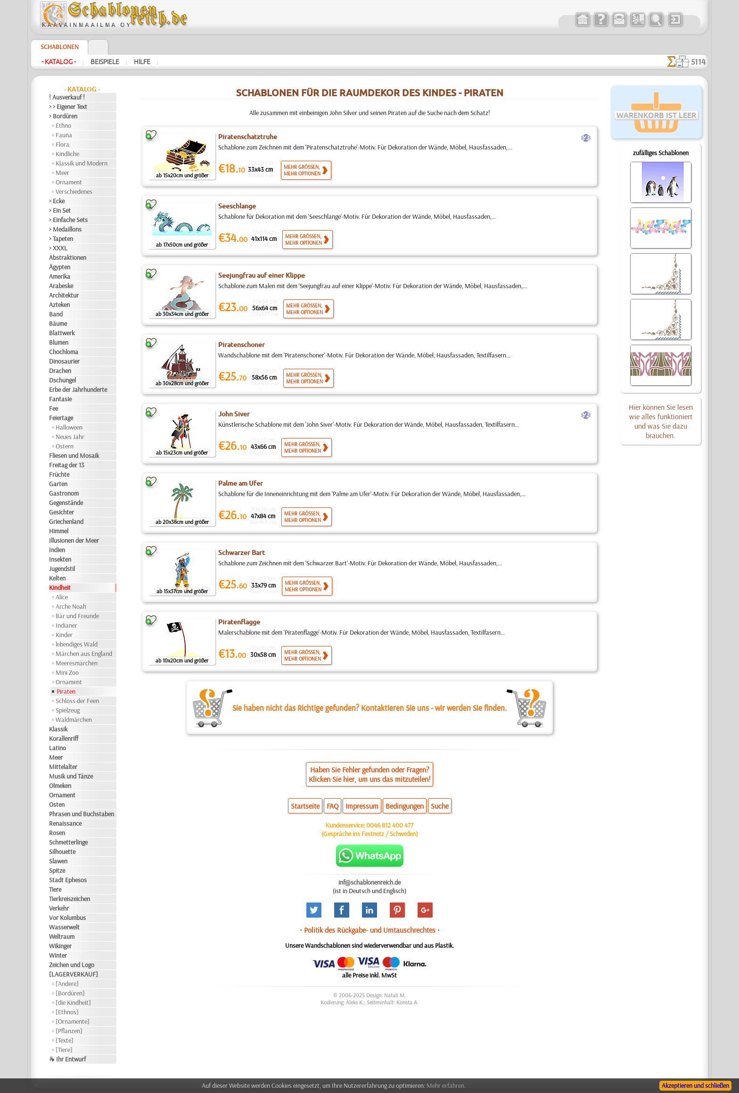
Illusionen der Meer (74, 540)
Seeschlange (237, 206)
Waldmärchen (74, 719)
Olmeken (60, 785)
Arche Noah (71, 606)
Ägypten (59, 267)
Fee (53, 408)
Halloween (69, 427)
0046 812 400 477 (389, 825)
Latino (57, 748)
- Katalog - (58, 62)
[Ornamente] (73, 1021)
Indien (57, 550)
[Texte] (65, 1040)
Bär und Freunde (77, 616)
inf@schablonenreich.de (369, 882)
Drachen (60, 370)
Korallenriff (63, 738)
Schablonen (60, 46)
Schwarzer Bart (241, 552)
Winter (58, 955)
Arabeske (61, 286)
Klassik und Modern (81, 163)
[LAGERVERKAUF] (73, 974)
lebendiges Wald (77, 644)
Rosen (57, 832)
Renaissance (65, 823)
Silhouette (62, 851)
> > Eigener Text (68, 106)
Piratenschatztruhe (247, 137)
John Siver (234, 414)
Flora (62, 144)
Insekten (60, 559)
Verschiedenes (74, 191)
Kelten (57, 578)
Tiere (55, 889)
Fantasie (60, 399)
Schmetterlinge (68, 842)
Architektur (64, 295)
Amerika (59, 276)
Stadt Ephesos (68, 880)
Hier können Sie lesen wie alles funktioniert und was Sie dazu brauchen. (661, 421)
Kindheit (60, 587)
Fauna (64, 135)
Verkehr (59, 908)
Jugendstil (62, 568)
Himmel (58, 531)
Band (56, 314)
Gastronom (64, 493)
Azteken (59, 304)
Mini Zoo (67, 672)
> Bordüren (63, 116)
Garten (58, 484)
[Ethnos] (67, 1012)
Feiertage (61, 418)
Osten (57, 804)
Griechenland (66, 521)
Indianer (66, 625)
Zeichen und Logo (71, 965)
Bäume (58, 323)
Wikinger (60, 946)
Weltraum (61, 936)
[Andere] (67, 983)
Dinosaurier (64, 361)
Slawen (58, 861)
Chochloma (63, 352)
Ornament (69, 182)
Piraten (66, 691)
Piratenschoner (241, 344)
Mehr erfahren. (446, 1085)
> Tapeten (61, 238)
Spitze (57, 870)
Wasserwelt (64, 927)
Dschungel (62, 380)
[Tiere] (64, 1049)
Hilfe (142, 62)
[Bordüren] (70, 993)
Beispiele (104, 62)
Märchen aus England (84, 653)
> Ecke (57, 201)
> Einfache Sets (68, 219)
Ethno (63, 125)
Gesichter (61, 512)
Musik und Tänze (71, 776)
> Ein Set (60, 210)
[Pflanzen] (69, 1031)
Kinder (64, 634)
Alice (62, 597)
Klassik (58, 729)
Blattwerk (61, 333)
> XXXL (58, 248)
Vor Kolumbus (67, 917)
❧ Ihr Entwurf (67, 1059)
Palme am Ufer (240, 483)
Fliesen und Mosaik (74, 455)
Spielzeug (68, 710)
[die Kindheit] (73, 1002)
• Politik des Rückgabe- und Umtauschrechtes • (370, 930)
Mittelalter (63, 766)
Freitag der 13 (66, 465)
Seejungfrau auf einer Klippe (261, 275)
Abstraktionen (67, 257)
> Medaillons (65, 229)
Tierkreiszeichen (69, 898)
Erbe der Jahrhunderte (78, 389)
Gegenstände (66, 502)
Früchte (59, 474)
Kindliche (67, 153)
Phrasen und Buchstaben (81, 814)
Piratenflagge (239, 622)
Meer (62, 172)
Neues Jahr (70, 436)
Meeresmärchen (77, 663)
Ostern (65, 446)
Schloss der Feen (77, 700)
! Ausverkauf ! (67, 97)
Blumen (58, 342)
